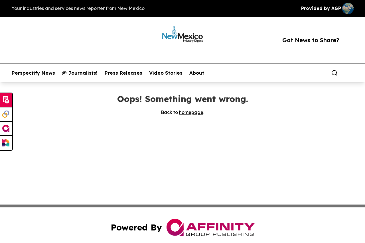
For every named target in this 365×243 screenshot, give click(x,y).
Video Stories (165, 73)
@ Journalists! (80, 73)
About (196, 73)
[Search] (334, 72)
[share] (350, 73)
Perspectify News (33, 73)
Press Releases (123, 73)
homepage (191, 112)
